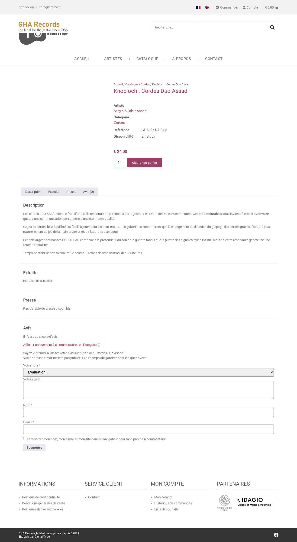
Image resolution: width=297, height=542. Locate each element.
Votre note (31, 365)
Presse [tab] (71, 192)
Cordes (145, 84)
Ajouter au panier (144, 163)
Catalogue (147, 59)
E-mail (28, 422)
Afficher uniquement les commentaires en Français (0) (61, 345)
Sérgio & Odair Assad (130, 111)
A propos (181, 59)
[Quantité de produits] (120, 162)
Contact (214, 59)
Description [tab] (33, 192)
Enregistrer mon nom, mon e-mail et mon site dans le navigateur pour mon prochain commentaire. (97, 439)
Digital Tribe (42, 536)
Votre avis (31, 379)
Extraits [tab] (53, 192)
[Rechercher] (272, 27)
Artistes (113, 59)
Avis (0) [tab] (88, 192)
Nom (27, 405)
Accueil (82, 59)
